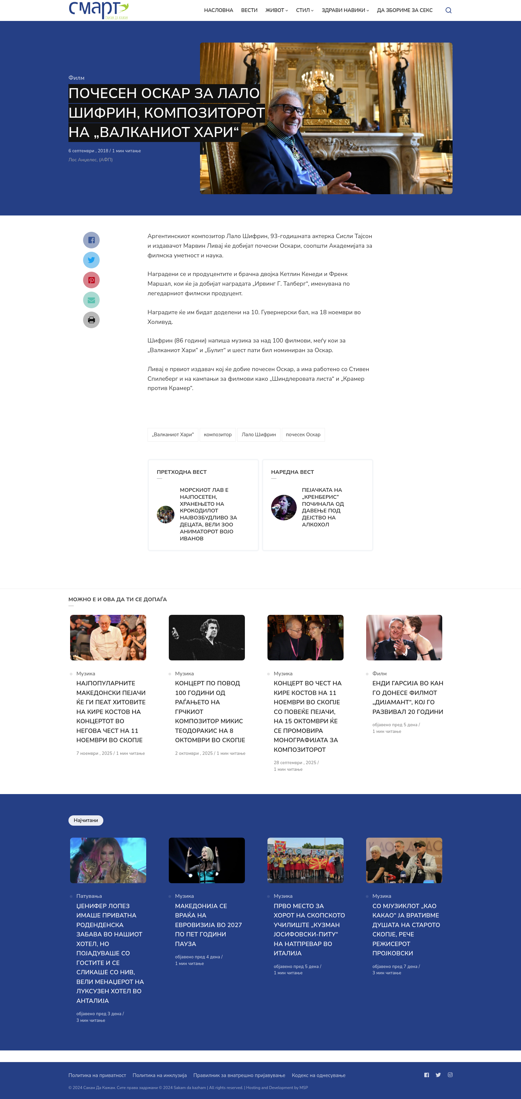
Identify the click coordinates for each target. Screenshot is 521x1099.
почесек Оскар (303, 434)
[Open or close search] (448, 10)
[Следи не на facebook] (428, 1075)
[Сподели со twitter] (91, 260)
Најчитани (86, 826)
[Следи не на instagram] (449, 1075)
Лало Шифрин (259, 434)
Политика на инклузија (160, 1075)
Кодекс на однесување (319, 1075)
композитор (218, 434)
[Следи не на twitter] (438, 1075)
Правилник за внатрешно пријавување (239, 1075)
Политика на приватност (97, 1075)
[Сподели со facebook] (91, 240)
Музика (85, 679)
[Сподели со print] (91, 320)
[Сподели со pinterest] (91, 280)
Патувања (89, 907)
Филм (76, 78)
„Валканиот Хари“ (173, 434)
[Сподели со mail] (91, 300)
